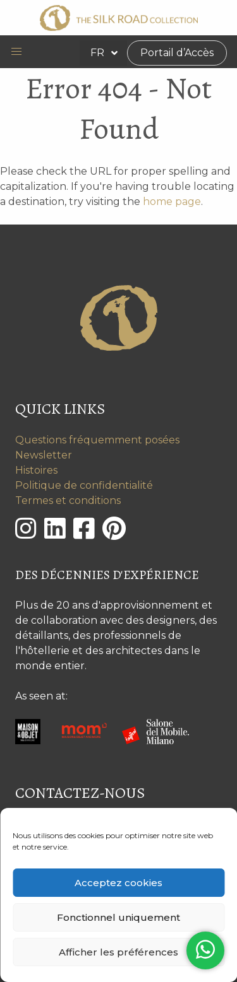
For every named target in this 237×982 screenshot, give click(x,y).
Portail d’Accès (177, 53)
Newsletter (43, 455)
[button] (16, 51)
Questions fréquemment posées (97, 440)
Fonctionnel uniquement (118, 917)
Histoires (36, 470)
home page (172, 202)
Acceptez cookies (118, 883)
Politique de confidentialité (84, 485)
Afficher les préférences (118, 952)
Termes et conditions (68, 500)
